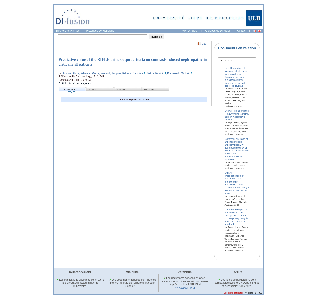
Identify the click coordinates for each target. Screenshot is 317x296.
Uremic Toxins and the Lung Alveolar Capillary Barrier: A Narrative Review (237, 115)
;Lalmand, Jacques (110, 73)
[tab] (237, 60)
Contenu (120, 89)
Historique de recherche (100, 30)
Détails (92, 89)
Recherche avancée (68, 30)
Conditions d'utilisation (233, 293)
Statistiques (150, 89)
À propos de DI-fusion (217, 30)
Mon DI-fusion (190, 30)
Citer (204, 43)
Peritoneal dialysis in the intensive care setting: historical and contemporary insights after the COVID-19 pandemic (236, 217)
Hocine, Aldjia (71, 73)
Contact (241, 30)
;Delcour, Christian (132, 73)
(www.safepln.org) (184, 287)
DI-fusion (228, 60)
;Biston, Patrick (154, 73)
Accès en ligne (68, 90)
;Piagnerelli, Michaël (178, 73)
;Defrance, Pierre (89, 73)
